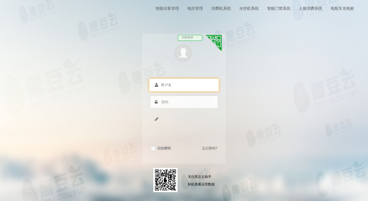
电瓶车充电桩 (342, 8)
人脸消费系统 (310, 8)
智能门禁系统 (278, 8)
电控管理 (195, 8)
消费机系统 (221, 8)
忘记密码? (209, 149)
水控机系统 (249, 8)
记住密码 (161, 149)
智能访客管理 (167, 8)
